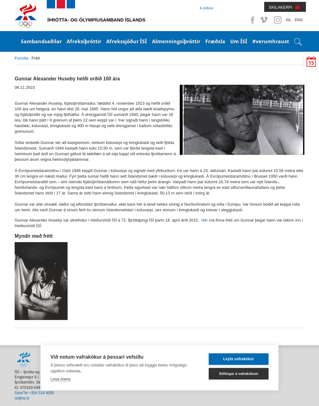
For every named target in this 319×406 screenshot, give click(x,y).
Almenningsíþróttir (176, 41)
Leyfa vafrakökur (238, 359)
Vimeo (264, 20)
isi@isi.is (22, 398)
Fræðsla (215, 41)
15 (311, 63)
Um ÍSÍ (238, 41)
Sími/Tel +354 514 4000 (34, 393)
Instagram (278, 20)
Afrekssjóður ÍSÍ (126, 41)
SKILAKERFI (280, 7)
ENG (299, 20)
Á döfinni (206, 8)
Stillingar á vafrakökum (238, 373)
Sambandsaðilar (41, 41)
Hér (204, 220)
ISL (289, 20)
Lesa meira (60, 379)
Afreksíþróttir (84, 41)
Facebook (251, 20)
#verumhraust (270, 41)
